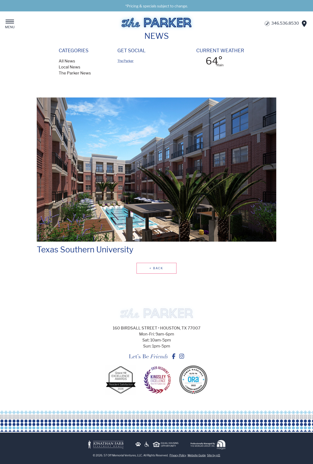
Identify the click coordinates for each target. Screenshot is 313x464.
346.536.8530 (282, 23)
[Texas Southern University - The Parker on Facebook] (173, 359)
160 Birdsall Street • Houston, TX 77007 (156, 330)
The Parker (125, 61)
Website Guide (196, 457)
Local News (69, 67)
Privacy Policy (177, 457)
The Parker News (75, 73)
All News (67, 61)
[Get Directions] (304, 23)
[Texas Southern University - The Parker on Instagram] (181, 359)
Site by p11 (213, 457)
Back (156, 268)
